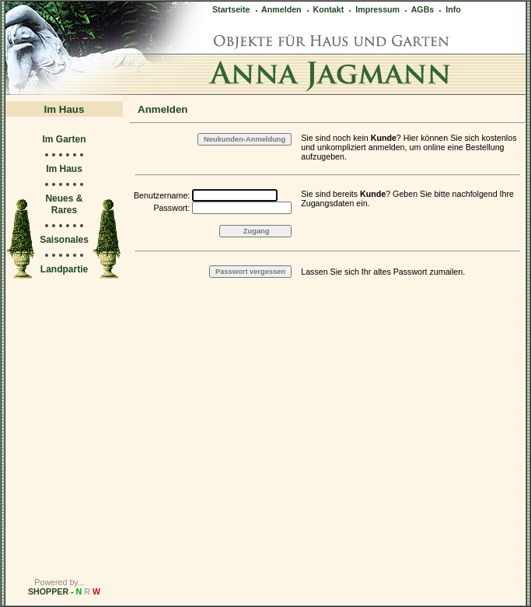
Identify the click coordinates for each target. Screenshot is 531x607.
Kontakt (324, 9)
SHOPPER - (64, 591)
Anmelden (277, 9)
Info (449, 9)
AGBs (418, 9)
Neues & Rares (63, 204)
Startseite (231, 9)
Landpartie (64, 269)
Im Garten (64, 139)
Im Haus (64, 168)
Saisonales (64, 239)
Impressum (373, 9)
